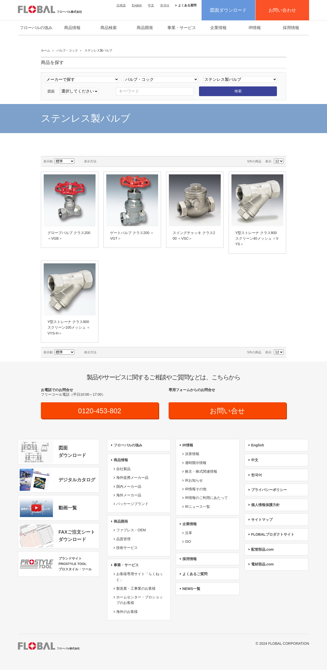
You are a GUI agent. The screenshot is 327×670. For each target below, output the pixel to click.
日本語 (121, 5)
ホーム (45, 50)
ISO (188, 542)
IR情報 (255, 27)
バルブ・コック (67, 50)
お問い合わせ (282, 10)
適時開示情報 (195, 463)
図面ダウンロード (228, 10)
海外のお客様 (127, 612)
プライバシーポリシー (269, 490)
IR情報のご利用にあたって (206, 498)
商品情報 (72, 27)
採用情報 (291, 27)
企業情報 (218, 27)
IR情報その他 (195, 489)
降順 (79, 161)
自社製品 (123, 469)
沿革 (188, 533)
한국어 (164, 5)
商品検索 (108, 27)
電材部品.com (262, 564)
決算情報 (192, 454)
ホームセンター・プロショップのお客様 (139, 600)
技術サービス (127, 548)
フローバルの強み (36, 27)
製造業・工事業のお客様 (136, 588)
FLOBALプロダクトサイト (272, 535)
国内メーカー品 (128, 486)
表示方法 (90, 161)
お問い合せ (227, 411)
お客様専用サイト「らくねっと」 (139, 577)
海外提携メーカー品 (132, 478)
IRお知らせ (194, 480)
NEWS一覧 (191, 589)
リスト (111, 161)
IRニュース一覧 (197, 507)
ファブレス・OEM (131, 530)
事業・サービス (181, 27)
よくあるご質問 (194, 574)
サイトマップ (262, 520)
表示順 (48, 161)
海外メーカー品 (128, 495)
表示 (268, 161)
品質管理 (123, 539)
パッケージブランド (132, 504)
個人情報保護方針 (265, 505)
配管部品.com (262, 550)
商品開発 (145, 27)
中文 (151, 5)
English (137, 5)
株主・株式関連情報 (201, 472)
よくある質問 (187, 5)
